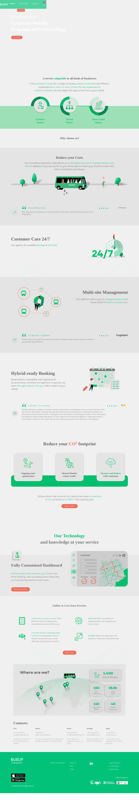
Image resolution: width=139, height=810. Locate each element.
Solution (65, 3)
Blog (116, 3)
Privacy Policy (114, 767)
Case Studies (76, 3)
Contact (107, 3)
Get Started (18, 37)
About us (73, 764)
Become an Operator (58, 764)
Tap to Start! (69, 506)
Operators (88, 3)
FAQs (97, 3)
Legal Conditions (114, 764)
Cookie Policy (113, 771)
